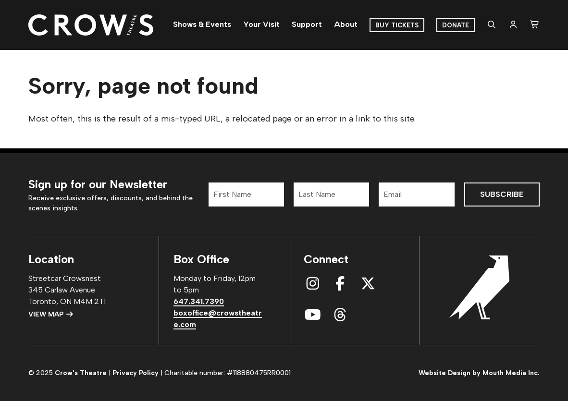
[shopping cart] (535, 25)
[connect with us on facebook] (340, 283)
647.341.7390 (198, 301)
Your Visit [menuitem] (261, 24)
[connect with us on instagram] (313, 283)
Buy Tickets (397, 25)
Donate (455, 25)
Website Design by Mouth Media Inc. (479, 373)
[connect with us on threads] (340, 315)
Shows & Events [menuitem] (202, 24)
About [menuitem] (346, 24)
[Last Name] (331, 194)
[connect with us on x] (368, 283)
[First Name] (246, 194)
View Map (51, 314)
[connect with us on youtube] (313, 315)
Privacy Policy (135, 373)
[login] (513, 25)
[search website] (491, 25)
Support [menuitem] (307, 24)
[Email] (416, 194)
